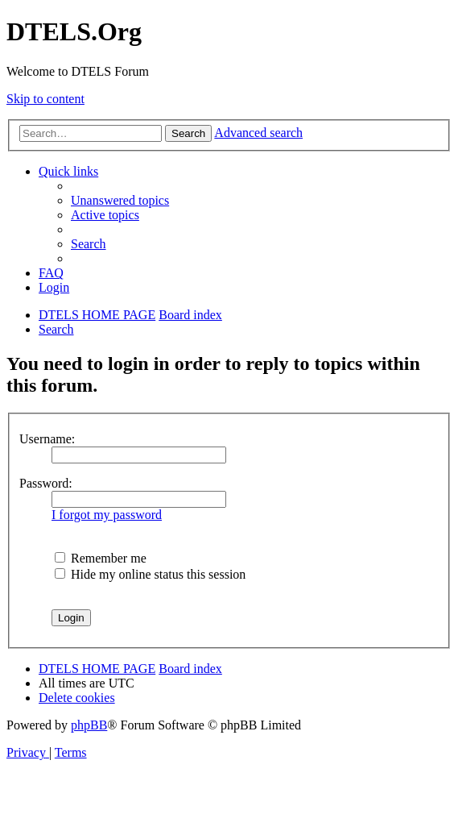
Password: (45, 483)
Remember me (100, 558)
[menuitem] (120, 200)
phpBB (89, 725)
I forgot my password (107, 514)
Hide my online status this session (150, 574)
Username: (47, 439)
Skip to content (45, 99)
